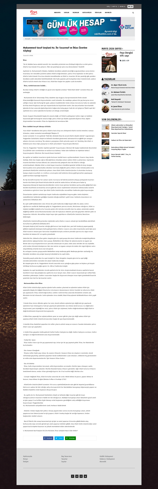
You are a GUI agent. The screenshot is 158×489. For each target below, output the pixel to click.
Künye (25, 459)
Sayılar (66, 12)
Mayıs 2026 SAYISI (112, 48)
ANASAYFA (57, 12)
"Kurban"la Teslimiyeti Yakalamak (121, 102)
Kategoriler (86, 12)
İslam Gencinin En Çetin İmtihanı (120, 109)
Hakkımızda (27, 456)
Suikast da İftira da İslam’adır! (121, 140)
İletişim (25, 462)
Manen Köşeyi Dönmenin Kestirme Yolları (123, 87)
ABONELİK (108, 12)
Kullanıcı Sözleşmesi (107, 459)
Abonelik (103, 462)
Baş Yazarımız (66, 456)
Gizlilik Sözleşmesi (106, 456)
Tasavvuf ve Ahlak (28, 55)
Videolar (98, 12)
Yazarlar (76, 12)
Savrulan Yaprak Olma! (118, 133)
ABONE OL (122, 6)
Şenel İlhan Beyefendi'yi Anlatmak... (121, 95)
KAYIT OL (114, 6)
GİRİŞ (108, 6)
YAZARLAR (109, 79)
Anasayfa (27, 39)
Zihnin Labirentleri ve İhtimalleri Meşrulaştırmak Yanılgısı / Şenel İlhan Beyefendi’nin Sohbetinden (122, 127)
